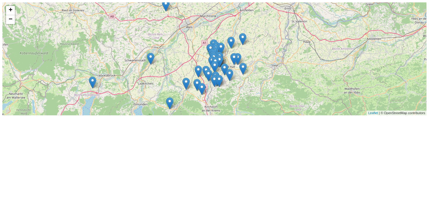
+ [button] (11, 10)
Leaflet (373, 113)
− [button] (11, 19)
